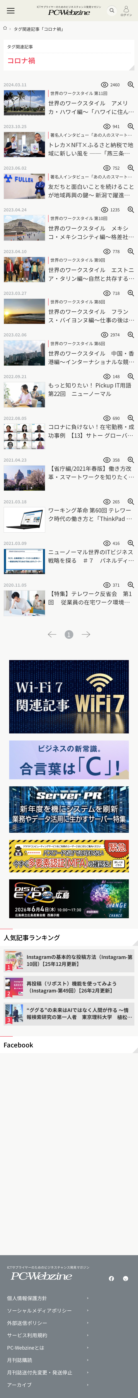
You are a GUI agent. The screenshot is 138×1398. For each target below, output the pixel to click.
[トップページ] (5, 29)
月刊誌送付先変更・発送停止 (39, 1372)
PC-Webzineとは (25, 1347)
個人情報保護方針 (27, 1298)
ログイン (126, 11)
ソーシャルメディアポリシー (39, 1310)
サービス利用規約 (27, 1335)
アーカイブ (19, 1384)
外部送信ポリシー (27, 1323)
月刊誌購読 (19, 1360)
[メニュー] (10, 10)
